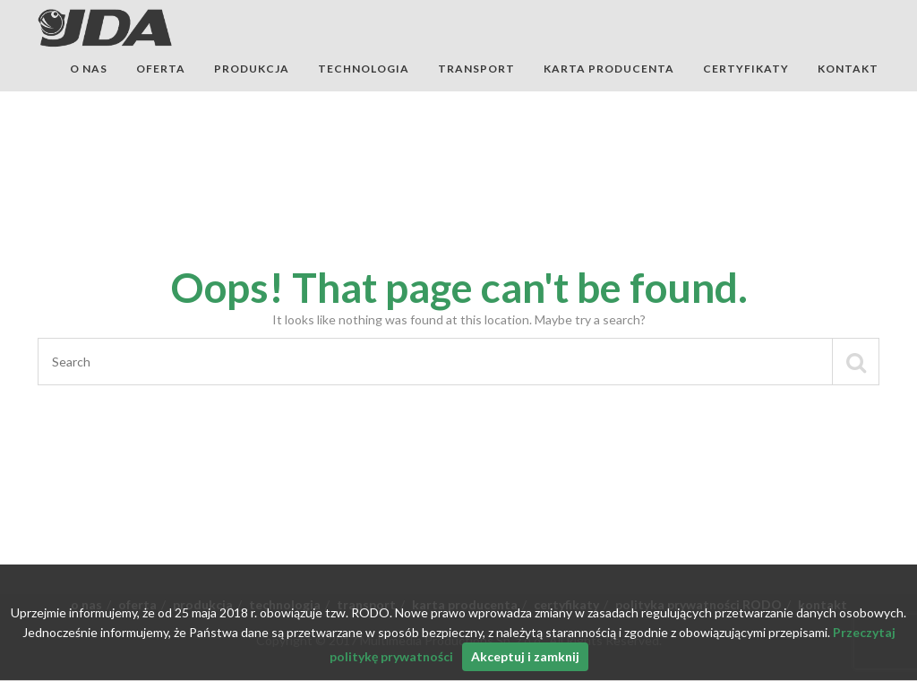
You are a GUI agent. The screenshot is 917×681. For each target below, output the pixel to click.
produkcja (251, 68)
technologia (363, 68)
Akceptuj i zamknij (525, 656)
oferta (160, 68)
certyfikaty (746, 68)
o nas (88, 68)
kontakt (848, 68)
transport (476, 68)
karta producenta (609, 68)
